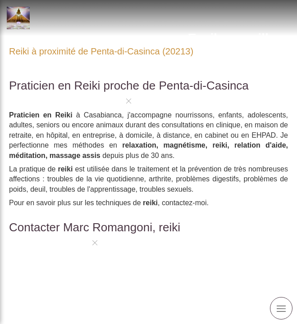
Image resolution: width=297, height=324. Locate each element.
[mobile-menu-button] (281, 308)
